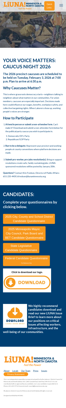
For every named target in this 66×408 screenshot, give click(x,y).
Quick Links (49, 6)
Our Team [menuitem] (25, 370)
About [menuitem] (6, 370)
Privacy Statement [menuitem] (16, 374)
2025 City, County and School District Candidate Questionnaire (29, 219)
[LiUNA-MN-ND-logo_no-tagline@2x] (23, 5)
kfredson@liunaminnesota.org (31, 176)
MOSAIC (20, 395)
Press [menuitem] (35, 370)
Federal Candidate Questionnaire (26, 260)
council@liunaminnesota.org (37, 386)
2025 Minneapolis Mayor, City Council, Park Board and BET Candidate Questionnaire (24, 233)
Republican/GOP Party (18, 139)
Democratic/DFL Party (19, 136)
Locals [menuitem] (15, 370)
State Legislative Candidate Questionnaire (21, 248)
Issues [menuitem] (44, 370)
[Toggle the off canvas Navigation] (61, 6)
